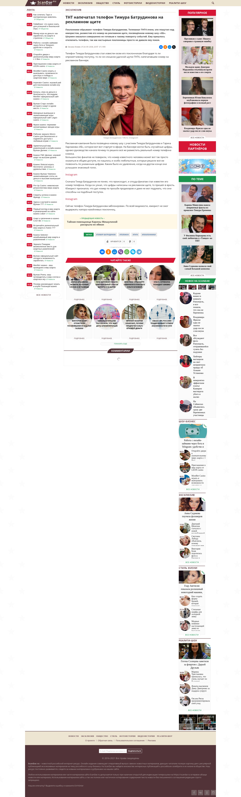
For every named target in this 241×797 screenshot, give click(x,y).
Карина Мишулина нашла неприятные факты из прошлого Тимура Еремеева (197, 207)
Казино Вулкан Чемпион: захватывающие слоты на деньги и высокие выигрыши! (46, 177)
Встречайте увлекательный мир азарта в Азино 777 (46, 227)
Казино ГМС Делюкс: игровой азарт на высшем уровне (47, 157)
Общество (102, 3)
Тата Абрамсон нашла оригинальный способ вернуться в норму (106, 284)
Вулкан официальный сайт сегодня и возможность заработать (45, 258)
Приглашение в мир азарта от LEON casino (47, 65)
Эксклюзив (85, 3)
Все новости (43, 295)
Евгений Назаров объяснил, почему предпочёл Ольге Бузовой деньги (134, 325)
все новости (197, 138)
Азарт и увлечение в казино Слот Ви (46, 219)
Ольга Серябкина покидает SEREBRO (161, 283)
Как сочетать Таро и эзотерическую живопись (45, 17)
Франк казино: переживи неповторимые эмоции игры (46, 127)
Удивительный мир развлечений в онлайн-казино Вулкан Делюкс (47, 148)
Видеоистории (155, 3)
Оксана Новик (74, 46)
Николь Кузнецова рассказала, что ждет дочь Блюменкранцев (106, 323)
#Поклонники (149, 234)
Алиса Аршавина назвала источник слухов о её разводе (79, 284)
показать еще (120, 344)
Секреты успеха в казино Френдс (44, 196)
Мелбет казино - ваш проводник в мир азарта (44, 267)
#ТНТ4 (135, 234)
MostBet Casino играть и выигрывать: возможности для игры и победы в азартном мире (45, 74)
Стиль (116, 3)
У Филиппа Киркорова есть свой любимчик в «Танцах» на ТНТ (197, 238)
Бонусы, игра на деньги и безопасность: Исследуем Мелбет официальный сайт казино (46, 95)
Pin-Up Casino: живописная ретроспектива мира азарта (46, 187)
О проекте (90, 740)
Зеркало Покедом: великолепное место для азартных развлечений (44, 247)
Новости (68, 3)
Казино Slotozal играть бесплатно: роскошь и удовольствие (44, 166)
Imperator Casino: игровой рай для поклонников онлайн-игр (47, 85)
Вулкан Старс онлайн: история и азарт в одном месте (44, 106)
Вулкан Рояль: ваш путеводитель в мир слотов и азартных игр (46, 277)
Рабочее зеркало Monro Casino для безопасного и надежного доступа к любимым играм (45, 137)
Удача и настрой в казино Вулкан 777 (45, 203)
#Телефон (124, 234)
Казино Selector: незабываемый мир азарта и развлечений (46, 237)
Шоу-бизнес (187, 421)
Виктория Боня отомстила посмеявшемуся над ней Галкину (79, 325)
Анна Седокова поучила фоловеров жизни (192, 516)
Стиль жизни (188, 567)
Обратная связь (105, 740)
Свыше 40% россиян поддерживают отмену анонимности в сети (162, 323)
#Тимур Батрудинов (105, 234)
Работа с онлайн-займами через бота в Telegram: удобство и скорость (45, 46)
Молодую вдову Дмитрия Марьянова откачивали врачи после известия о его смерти (197, 69)
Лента (31, 9)
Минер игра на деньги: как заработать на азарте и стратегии (45, 35)
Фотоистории (133, 3)
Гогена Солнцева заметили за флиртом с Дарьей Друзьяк (195, 664)
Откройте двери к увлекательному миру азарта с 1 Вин (46, 56)
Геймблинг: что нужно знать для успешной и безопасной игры (46, 26)
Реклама (152, 740)
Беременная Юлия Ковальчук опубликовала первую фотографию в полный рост (197, 100)
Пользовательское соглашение (130, 740)
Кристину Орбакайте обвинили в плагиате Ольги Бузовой (134, 284)
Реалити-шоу (177, 3)
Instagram (71, 174)
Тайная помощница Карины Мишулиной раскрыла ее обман (92, 223)
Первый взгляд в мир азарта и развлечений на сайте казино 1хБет (46, 211)
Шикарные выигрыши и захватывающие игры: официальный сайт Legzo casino (45, 116)
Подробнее (79, 299)
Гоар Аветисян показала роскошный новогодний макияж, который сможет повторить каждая (192, 592)
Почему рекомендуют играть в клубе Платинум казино (46, 286)
